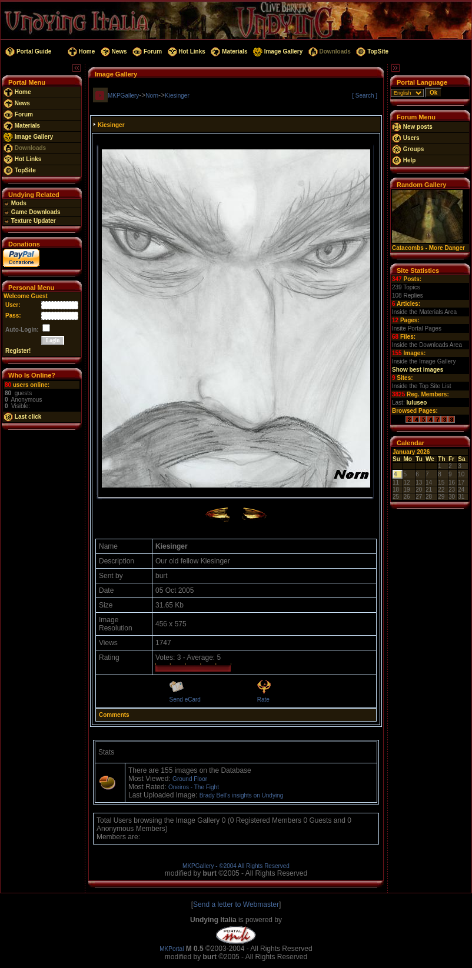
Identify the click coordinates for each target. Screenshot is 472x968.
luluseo (416, 402)
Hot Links (185, 51)
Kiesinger (177, 95)
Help (404, 160)
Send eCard (185, 699)
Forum (146, 51)
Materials (229, 51)
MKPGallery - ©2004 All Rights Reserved (236, 866)
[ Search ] (364, 95)
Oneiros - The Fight (193, 787)
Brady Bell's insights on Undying (242, 795)
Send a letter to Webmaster (236, 904)
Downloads (329, 51)
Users (406, 138)
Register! (18, 351)
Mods (15, 203)
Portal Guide (27, 51)
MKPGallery (123, 95)
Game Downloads (32, 212)
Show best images (417, 369)
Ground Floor (189, 779)
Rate (263, 699)
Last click (22, 416)
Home (80, 51)
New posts (412, 126)
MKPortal (171, 949)
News (113, 51)
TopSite (371, 51)
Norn (151, 95)
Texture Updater (30, 221)
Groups (408, 149)
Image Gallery (277, 51)
